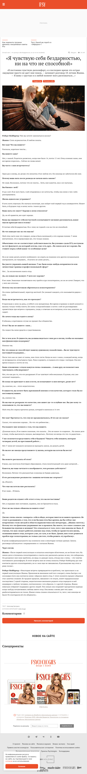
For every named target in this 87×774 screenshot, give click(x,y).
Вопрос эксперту (59, 744)
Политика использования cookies (67, 747)
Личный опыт (6, 52)
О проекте (16, 744)
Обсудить (72, 52)
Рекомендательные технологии (27, 751)
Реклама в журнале (44, 744)
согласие (8, 761)
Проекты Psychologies (49, 751)
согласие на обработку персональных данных (41, 715)
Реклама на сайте (28, 744)
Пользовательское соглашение (42, 747)
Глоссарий (70, 744)
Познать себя (49, 81)
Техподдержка (64, 751)
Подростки (37, 81)
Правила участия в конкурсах (18, 747)
